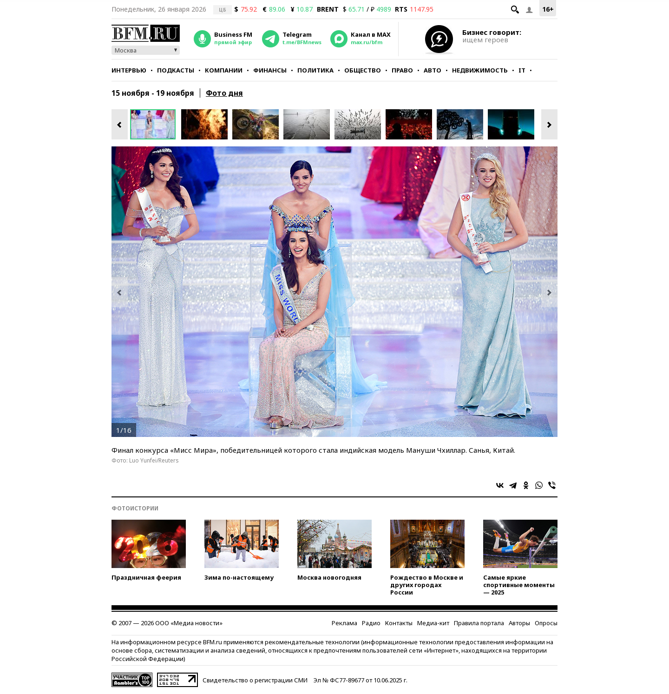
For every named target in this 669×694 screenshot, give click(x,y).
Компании (224, 70)
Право (402, 70)
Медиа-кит (433, 623)
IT (521, 70)
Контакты (399, 623)
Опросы (546, 623)
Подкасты (175, 70)
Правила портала (479, 623)
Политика (315, 70)
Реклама (344, 623)
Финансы (270, 70)
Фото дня (224, 93)
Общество (362, 70)
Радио (371, 623)
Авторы (519, 623)
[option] (155, 124)
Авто (432, 70)
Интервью (129, 70)
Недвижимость (480, 70)
